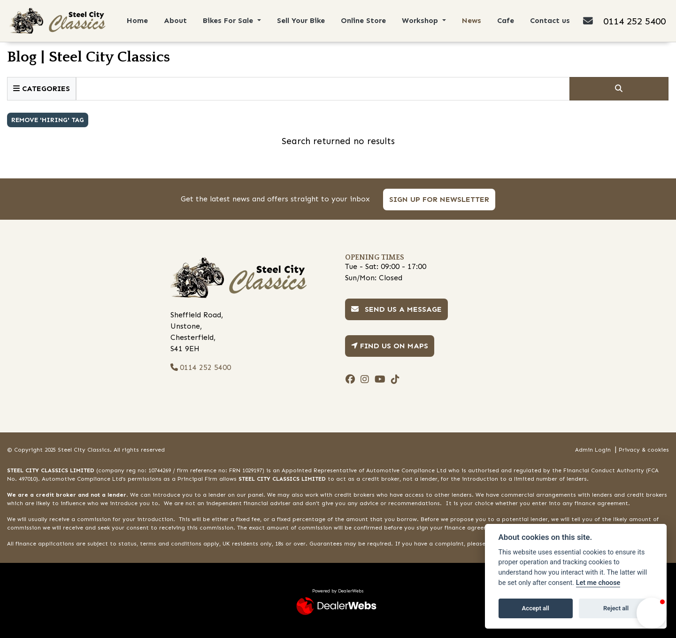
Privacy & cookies (644, 449)
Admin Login (593, 449)
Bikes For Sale (229, 20)
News (471, 20)
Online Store (363, 20)
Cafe (506, 20)
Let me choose (598, 583)
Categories (41, 88)
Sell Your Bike (301, 20)
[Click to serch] (619, 88)
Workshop (421, 20)
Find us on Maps (389, 345)
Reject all (616, 608)
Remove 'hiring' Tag (47, 120)
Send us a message (396, 309)
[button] (652, 613)
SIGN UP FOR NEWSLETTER (440, 199)
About (175, 20)
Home (137, 20)
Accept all (535, 608)
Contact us (550, 20)
